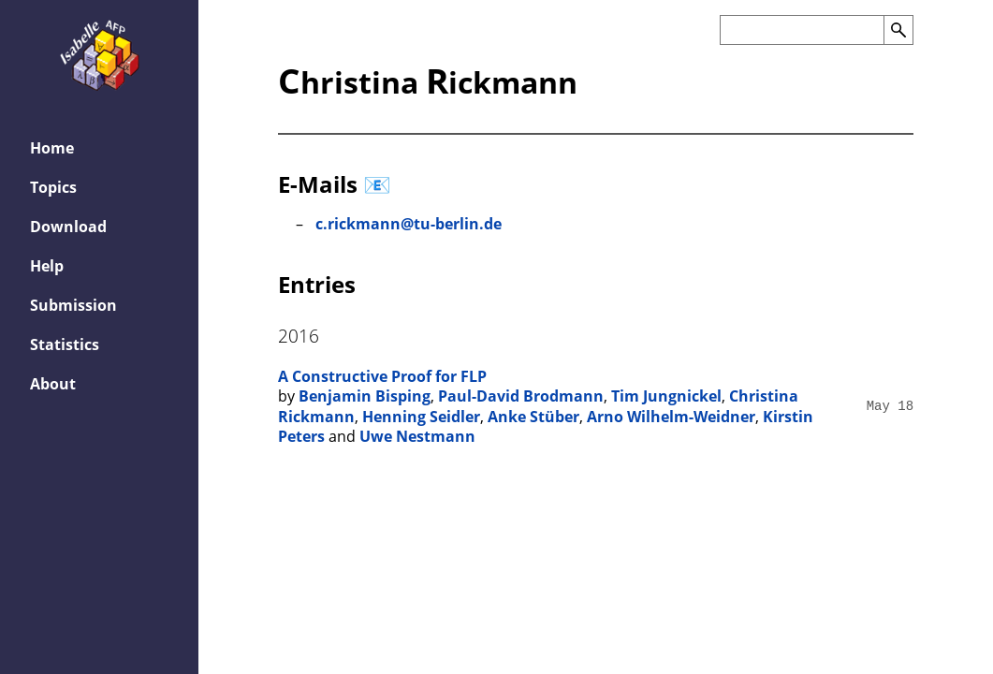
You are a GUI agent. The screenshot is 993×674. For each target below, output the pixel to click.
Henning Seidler (421, 416)
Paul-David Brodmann (521, 396)
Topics (53, 187)
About (53, 384)
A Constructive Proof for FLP (382, 376)
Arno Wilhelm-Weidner (671, 416)
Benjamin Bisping (365, 396)
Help (47, 266)
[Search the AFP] (801, 30)
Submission (73, 305)
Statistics (64, 344)
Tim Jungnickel (666, 396)
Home (52, 148)
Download (68, 226)
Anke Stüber (533, 416)
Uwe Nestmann (417, 436)
